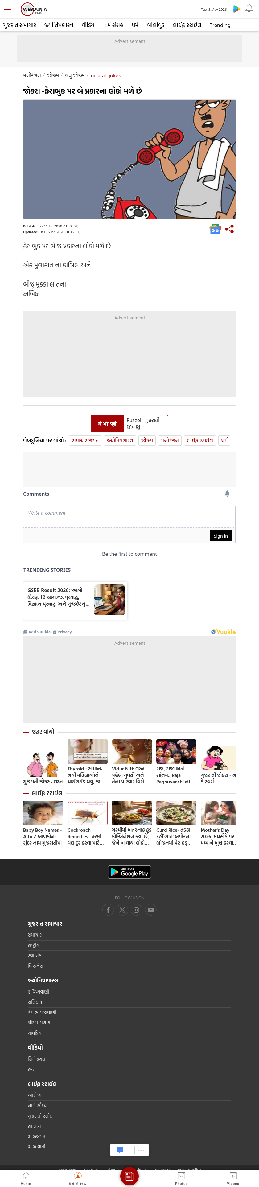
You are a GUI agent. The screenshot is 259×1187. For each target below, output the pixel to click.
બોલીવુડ (155, 25)
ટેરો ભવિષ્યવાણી (42, 1012)
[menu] (10, 9)
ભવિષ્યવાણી (38, 991)
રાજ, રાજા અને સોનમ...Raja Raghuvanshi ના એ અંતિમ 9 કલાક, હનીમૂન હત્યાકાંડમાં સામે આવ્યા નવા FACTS (176, 775)
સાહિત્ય (34, 1126)
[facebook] (108, 909)
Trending (220, 25)
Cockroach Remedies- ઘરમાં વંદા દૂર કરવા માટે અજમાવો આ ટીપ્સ (85, 836)
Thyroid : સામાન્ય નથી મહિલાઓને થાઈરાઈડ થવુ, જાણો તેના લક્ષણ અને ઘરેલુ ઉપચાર (87, 775)
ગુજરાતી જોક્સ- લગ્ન (43, 781)
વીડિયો (89, 25)
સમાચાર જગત (85, 440)
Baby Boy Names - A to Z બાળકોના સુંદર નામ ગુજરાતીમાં (42, 836)
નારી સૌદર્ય (37, 1105)
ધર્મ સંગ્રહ (113, 25)
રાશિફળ (35, 1002)
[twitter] (122, 909)
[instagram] (150, 909)
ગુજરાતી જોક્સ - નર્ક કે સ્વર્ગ (220, 778)
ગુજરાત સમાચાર (19, 25)
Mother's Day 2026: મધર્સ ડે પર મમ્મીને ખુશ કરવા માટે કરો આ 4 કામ (218, 836)
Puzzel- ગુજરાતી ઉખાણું (143, 423)
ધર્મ (135, 25)
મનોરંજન (32, 75)
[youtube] (136, 909)
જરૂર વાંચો (43, 731)
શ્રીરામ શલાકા (39, 1022)
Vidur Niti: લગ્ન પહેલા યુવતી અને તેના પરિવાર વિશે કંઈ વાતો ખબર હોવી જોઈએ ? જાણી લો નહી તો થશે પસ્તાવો (131, 775)
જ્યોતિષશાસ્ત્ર (58, 25)
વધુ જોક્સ (75, 75)
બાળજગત (36, 1136)
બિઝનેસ (35, 966)
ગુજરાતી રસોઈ (40, 1116)
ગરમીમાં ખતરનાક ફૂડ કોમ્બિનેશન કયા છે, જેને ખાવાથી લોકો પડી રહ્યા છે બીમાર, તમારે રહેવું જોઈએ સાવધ (132, 836)
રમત (31, 1069)
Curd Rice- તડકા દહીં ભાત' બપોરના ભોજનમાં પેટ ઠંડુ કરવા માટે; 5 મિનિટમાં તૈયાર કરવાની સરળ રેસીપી (175, 836)
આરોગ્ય (34, 1095)
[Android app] (129, 872)
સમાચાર (35, 934)
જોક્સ (53, 75)
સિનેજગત (36, 1059)
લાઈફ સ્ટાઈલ (187, 25)
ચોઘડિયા (35, 1033)
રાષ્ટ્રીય (33, 945)
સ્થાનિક (35, 955)
